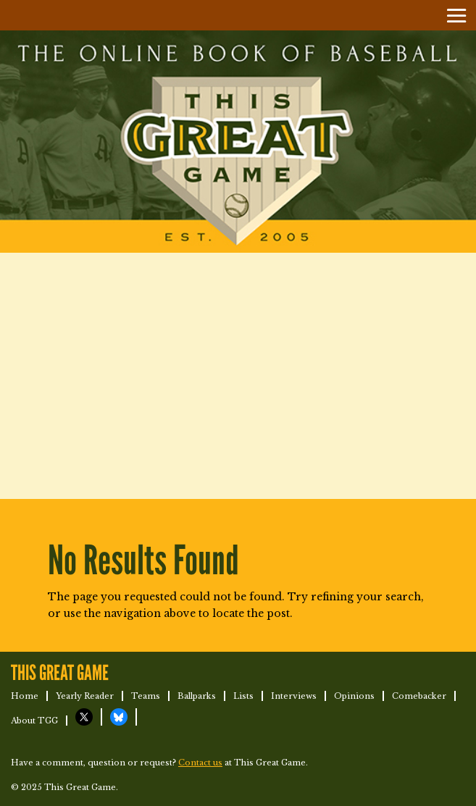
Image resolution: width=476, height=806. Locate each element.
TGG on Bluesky (119, 717)
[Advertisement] (238, 375)
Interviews (294, 696)
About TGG (34, 720)
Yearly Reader (85, 696)
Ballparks (197, 696)
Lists (243, 696)
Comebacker (419, 696)
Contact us (200, 762)
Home (24, 696)
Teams (145, 696)
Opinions (354, 696)
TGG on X (84, 717)
